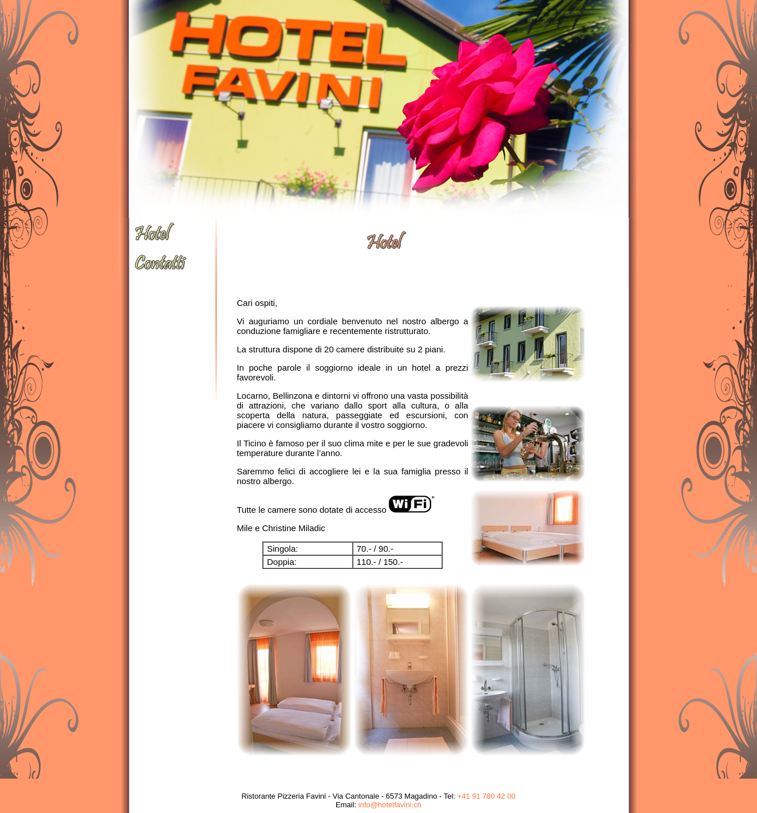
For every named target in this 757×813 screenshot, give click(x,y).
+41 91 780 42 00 (487, 796)
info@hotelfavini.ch (389, 804)
